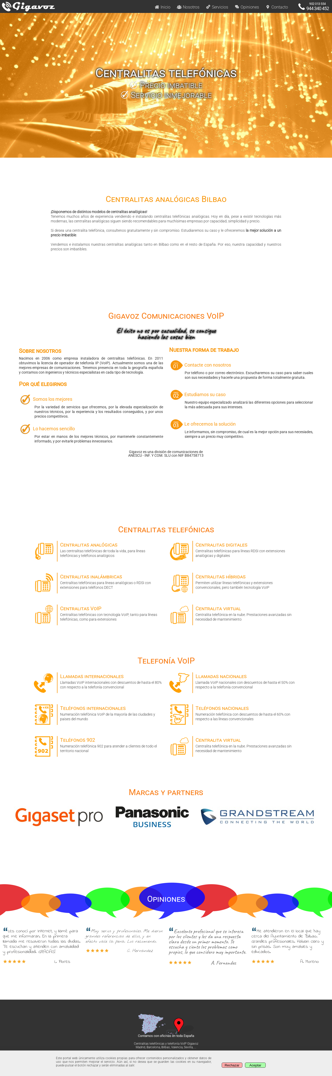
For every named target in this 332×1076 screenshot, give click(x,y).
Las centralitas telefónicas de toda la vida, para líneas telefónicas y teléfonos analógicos (98, 549)
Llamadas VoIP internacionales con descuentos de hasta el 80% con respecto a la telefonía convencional (98, 680)
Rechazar (232, 1065)
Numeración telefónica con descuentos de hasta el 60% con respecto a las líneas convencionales (234, 712)
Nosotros (188, 7)
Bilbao (165, 1047)
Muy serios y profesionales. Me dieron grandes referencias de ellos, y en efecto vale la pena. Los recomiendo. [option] (124, 940)
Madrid (140, 1047)
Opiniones (246, 7)
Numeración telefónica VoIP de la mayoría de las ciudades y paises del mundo (98, 712)
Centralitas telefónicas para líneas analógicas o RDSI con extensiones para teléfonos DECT (98, 581)
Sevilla (188, 1047)
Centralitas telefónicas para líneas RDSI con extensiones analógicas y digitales (234, 549)
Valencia (177, 1047)
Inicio (162, 7)
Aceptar (255, 1065)
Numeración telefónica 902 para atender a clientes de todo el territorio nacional (98, 744)
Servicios (217, 7)
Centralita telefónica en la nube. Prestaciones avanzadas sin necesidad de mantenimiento (234, 613)
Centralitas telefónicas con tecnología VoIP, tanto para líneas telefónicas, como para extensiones (98, 613)
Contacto (276, 7)
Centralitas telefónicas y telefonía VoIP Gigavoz (166, 1043)
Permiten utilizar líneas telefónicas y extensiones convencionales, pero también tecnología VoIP (234, 581)
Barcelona (153, 1047)
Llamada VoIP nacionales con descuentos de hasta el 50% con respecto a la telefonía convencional (234, 680)
